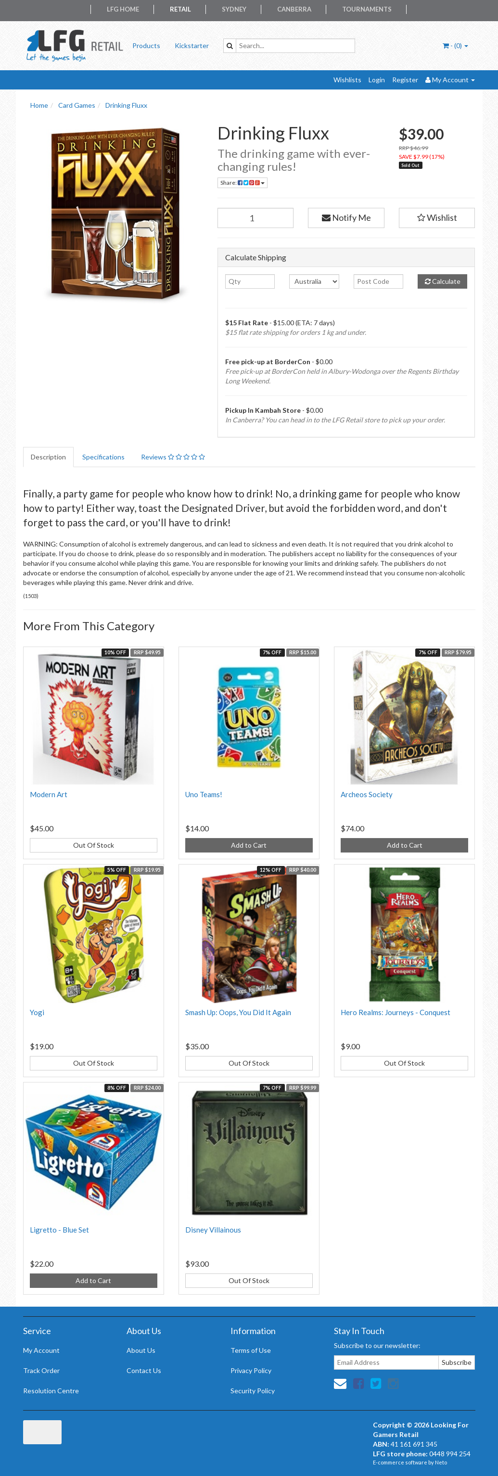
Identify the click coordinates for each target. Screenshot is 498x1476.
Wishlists (347, 80)
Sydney (234, 9)
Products (146, 45)
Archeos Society (367, 794)
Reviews (173, 457)
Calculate (442, 281)
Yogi (37, 1012)
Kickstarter (192, 45)
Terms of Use (250, 1350)
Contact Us (144, 1370)
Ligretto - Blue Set (59, 1229)
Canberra (294, 9)
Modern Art (48, 794)
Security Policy (252, 1391)
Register (405, 80)
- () (455, 45)
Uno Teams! (203, 794)
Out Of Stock (93, 845)
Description (48, 457)
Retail (180, 9)
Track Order (41, 1370)
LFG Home (123, 9)
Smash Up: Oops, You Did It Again (238, 1012)
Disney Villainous (213, 1229)
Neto (441, 1462)
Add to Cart (249, 845)
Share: (242, 182)
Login (377, 80)
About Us (141, 1350)
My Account (41, 1350)
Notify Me (346, 217)
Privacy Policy (250, 1370)
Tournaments (367, 9)
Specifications (103, 457)
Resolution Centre (51, 1391)
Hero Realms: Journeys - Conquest (395, 1012)
